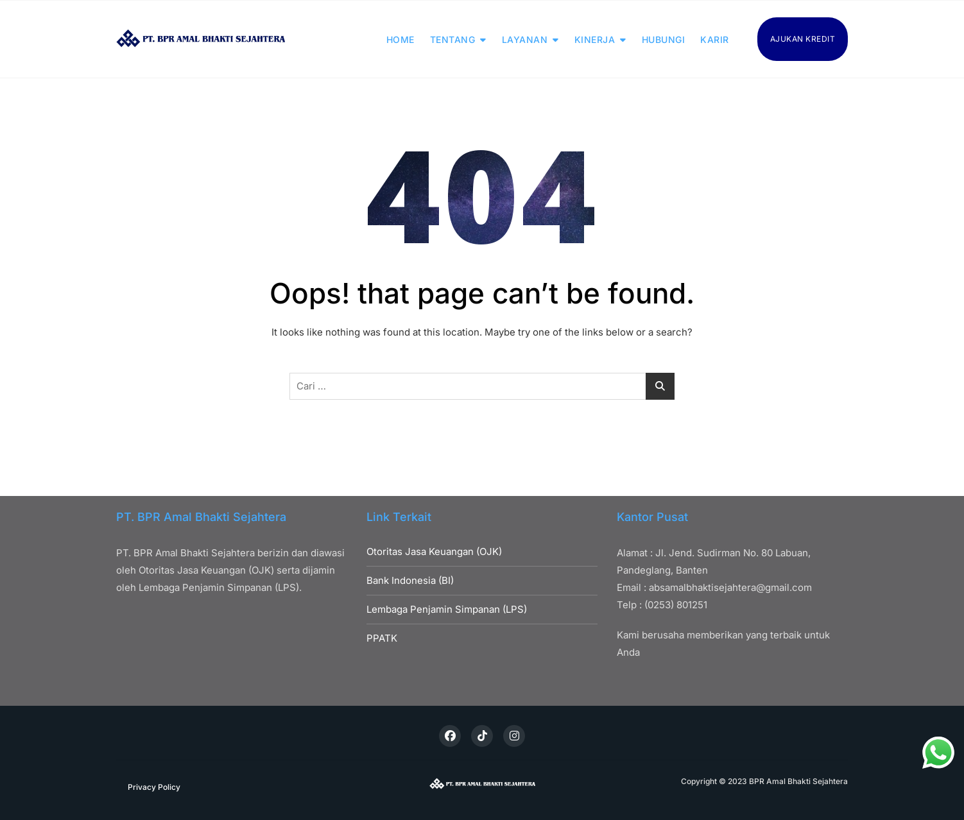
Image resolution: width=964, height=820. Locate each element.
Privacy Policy (154, 787)
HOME (400, 39)
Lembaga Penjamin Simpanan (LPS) (446, 609)
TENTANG (453, 39)
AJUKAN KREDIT (803, 39)
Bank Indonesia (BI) (410, 580)
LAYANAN (525, 39)
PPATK (381, 638)
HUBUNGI (663, 39)
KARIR (714, 39)
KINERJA (594, 39)
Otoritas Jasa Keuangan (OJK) (434, 551)
